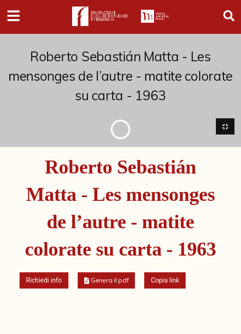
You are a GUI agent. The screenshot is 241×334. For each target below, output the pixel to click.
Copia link (165, 280)
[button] (106, 281)
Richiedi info (44, 280)
